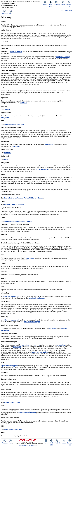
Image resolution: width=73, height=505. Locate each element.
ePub (70, 10)
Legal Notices (23, 445)
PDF (62, 10)
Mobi (66, 10)
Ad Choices (32, 445)
